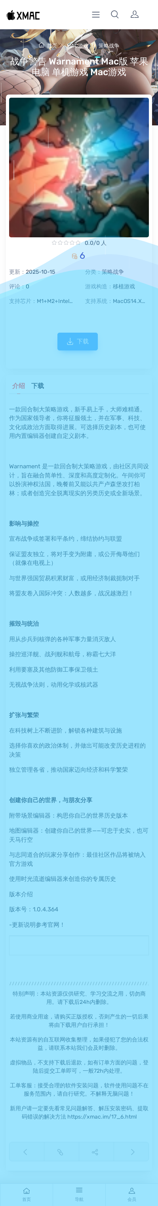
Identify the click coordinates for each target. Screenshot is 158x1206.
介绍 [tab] (18, 386)
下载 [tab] (37, 386)
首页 (48, 46)
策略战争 (109, 46)
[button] (115, 15)
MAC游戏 (77, 46)
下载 (78, 341)
